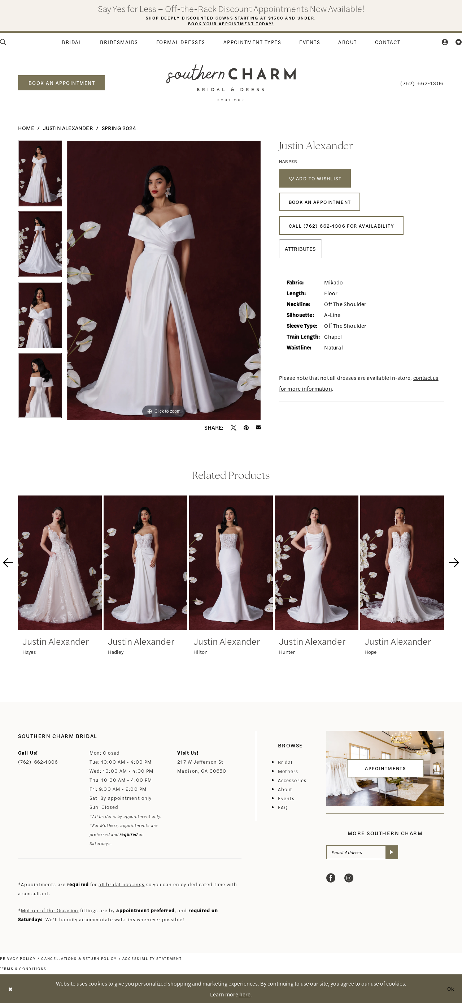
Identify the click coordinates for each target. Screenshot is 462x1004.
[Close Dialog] (10, 989)
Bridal (285, 762)
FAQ (283, 808)
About (285, 789)
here (244, 995)
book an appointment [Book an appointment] (62, 83)
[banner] (231, 83)
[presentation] (60, 563)
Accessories (292, 780)
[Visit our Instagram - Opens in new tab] (348, 879)
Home (26, 128)
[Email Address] (364, 853)
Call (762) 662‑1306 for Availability (344, 231)
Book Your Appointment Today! (231, 24)
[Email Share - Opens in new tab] (258, 428)
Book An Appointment (322, 205)
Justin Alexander (68, 128)
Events (286, 798)
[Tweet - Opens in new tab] (233, 428)
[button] (445, 42)
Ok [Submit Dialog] (450, 989)
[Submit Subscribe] (395, 853)
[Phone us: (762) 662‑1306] (422, 83)
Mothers (288, 771)
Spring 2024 (119, 128)
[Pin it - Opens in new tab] (246, 428)
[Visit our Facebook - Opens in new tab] (330, 879)
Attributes (300, 255)
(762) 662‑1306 (38, 762)
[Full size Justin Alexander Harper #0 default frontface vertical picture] (164, 281)
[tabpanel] (40, 176)
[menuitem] (72, 43)
